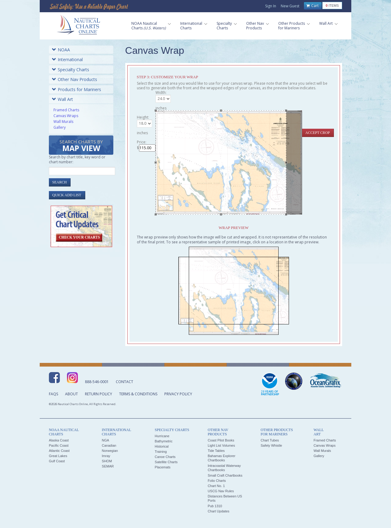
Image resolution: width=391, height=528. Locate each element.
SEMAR (108, 466)
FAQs (53, 394)
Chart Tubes (270, 440)
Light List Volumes (221, 445)
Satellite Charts (166, 462)
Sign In (270, 6)
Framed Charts (66, 110)
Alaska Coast (59, 440)
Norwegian (110, 450)
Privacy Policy (178, 394)
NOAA (61, 50)
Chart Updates (218, 511)
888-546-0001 (97, 381)
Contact (124, 381)
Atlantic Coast (59, 450)
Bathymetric (164, 441)
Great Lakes (58, 456)
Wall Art (62, 99)
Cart (312, 6)
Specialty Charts (70, 69)
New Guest (290, 6)
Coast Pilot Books (221, 440)
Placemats (162, 467)
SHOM (107, 461)
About (71, 394)
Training (161, 451)
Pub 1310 (215, 506)
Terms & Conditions (138, 394)
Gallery (59, 127)
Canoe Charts (165, 457)
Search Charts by (81, 145)
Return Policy (98, 394)
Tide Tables (216, 450)
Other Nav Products (74, 79)
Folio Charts (217, 480)
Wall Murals (63, 121)
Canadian (109, 445)
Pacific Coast (58, 445)
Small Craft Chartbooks (225, 475)
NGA (105, 440)
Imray (106, 456)
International (67, 59)
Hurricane (162, 436)
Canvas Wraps (65, 115)
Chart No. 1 (216, 486)
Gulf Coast (57, 461)
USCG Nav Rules (221, 491)
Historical (162, 446)
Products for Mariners (76, 89)
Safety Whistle (271, 445)
